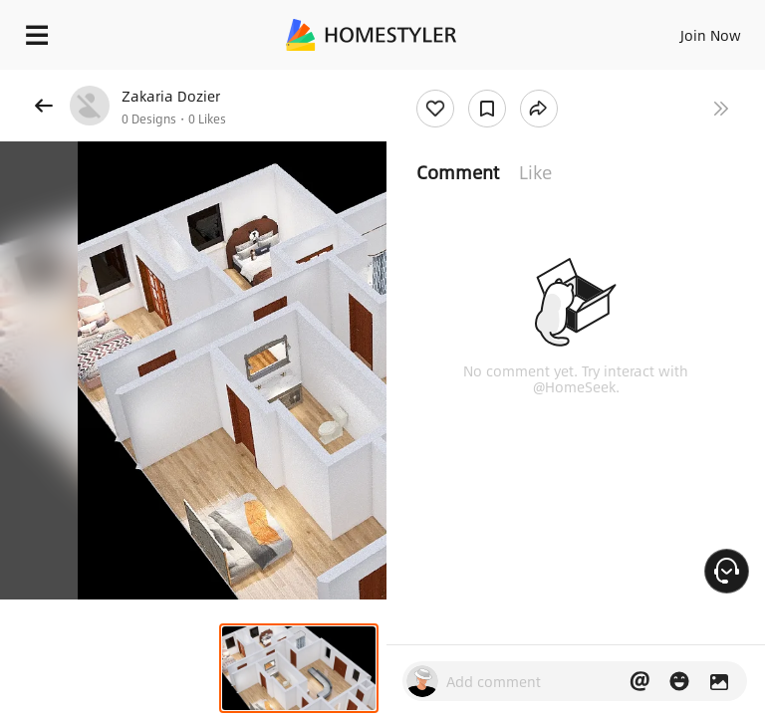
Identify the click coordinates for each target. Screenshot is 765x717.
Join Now (710, 35)
